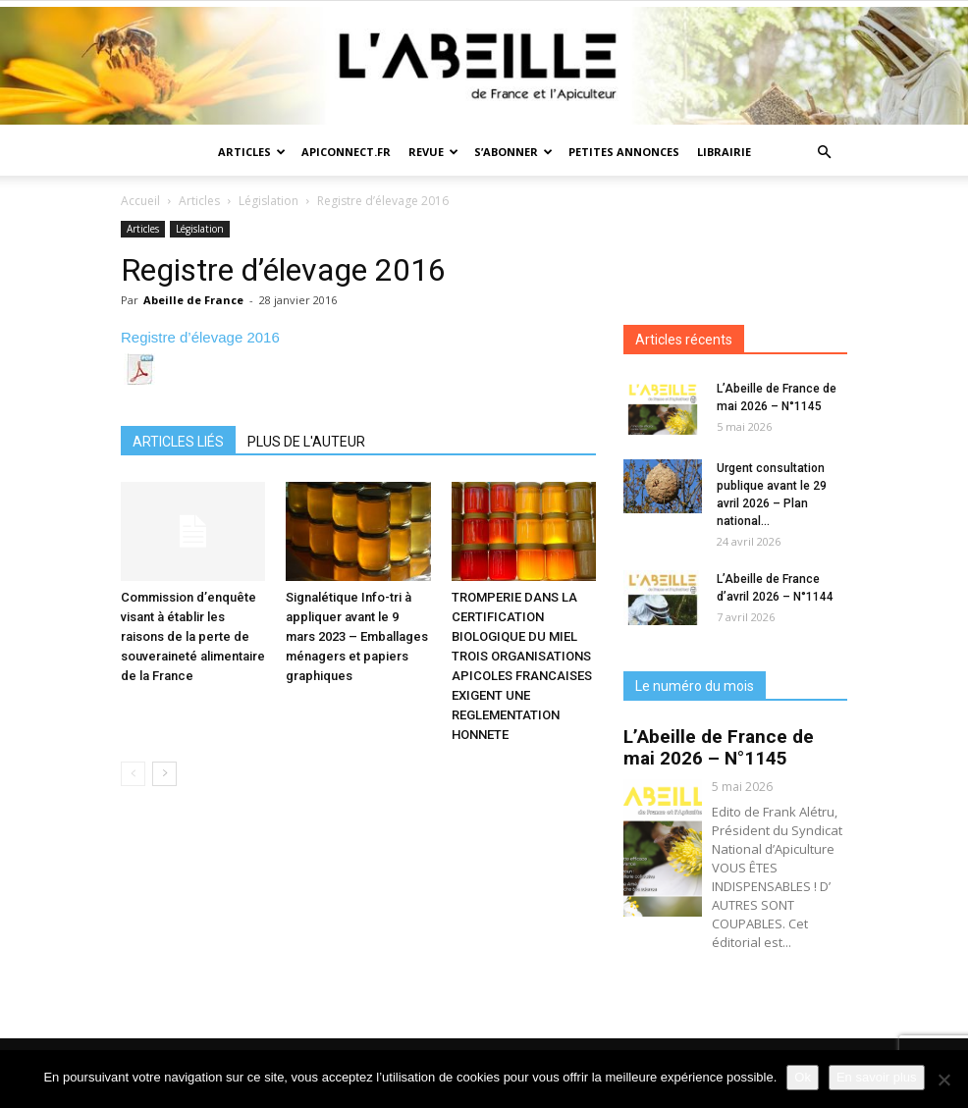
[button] (823, 152)
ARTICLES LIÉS (178, 441)
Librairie (724, 151)
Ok (802, 1077)
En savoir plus (876, 1077)
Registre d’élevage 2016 (200, 337)
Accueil (140, 200)
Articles (252, 151)
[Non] (943, 1079)
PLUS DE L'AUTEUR (306, 441)
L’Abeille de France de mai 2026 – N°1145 (718, 747)
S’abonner (513, 151)
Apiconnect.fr (346, 151)
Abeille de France (193, 299)
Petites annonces (623, 151)
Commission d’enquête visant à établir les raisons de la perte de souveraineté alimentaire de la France (193, 636)
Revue (433, 151)
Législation (268, 200)
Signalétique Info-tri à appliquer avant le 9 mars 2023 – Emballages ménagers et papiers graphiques (357, 636)
